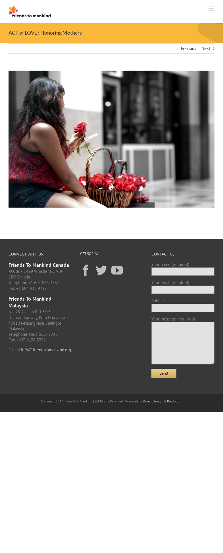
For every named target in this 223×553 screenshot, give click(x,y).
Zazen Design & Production (162, 401)
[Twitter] (101, 270)
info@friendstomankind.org (46, 350)
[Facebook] (85, 270)
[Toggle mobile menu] (211, 9)
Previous (188, 48)
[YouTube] (117, 270)
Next (205, 48)
